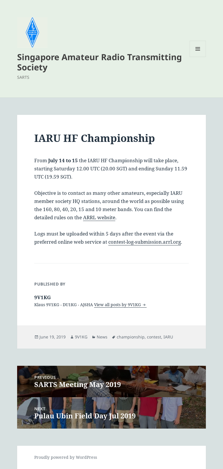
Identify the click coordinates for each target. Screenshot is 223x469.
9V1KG (81, 337)
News (102, 337)
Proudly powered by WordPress (65, 457)
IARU (168, 337)
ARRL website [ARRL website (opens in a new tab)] (99, 217)
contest (154, 337)
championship (131, 337)
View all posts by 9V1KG (118, 304)
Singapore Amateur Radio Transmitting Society (99, 62)
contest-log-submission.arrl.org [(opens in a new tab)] (144, 241)
